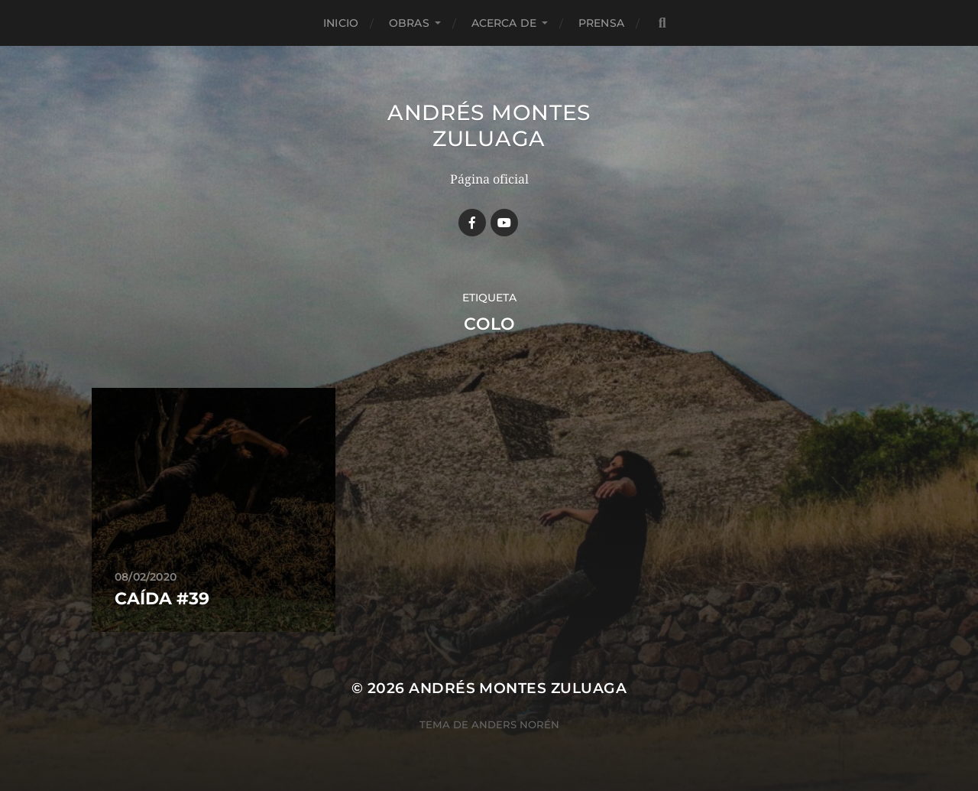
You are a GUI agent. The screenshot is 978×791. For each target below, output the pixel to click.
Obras (409, 23)
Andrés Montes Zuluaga (489, 125)
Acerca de (503, 23)
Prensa (601, 23)
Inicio (340, 23)
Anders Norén (515, 724)
